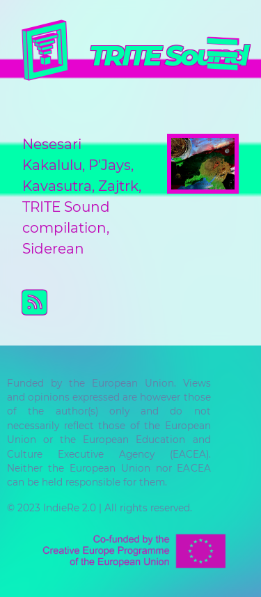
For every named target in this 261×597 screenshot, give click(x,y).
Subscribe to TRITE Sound (141, 302)
